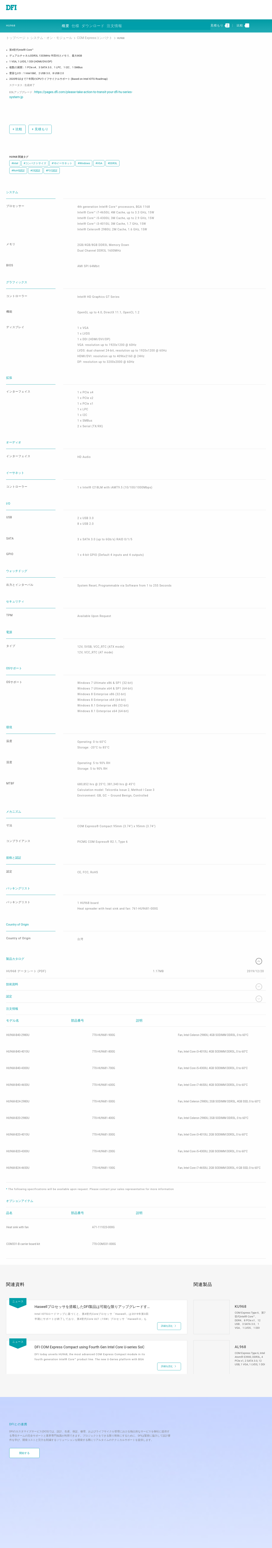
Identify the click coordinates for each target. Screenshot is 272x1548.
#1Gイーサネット (62, 152)
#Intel (15, 152)
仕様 (89, 22)
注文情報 (134, 22)
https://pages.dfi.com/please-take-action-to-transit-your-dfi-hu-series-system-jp (80, 87)
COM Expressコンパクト (75, 34)
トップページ (13, 34)
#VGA (98, 152)
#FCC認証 (52, 160)
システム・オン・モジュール (41, 34)
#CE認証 (35, 160)
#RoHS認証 (18, 160)
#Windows (84, 152)
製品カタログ (136, 905)
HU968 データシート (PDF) (27, 918)
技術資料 (136, 933)
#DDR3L (112, 152)
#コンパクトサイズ (35, 152)
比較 (17, 118)
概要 (75, 22)
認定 (136, 946)
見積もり (40, 118)
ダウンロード (110, 22)
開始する (24, 1402)
